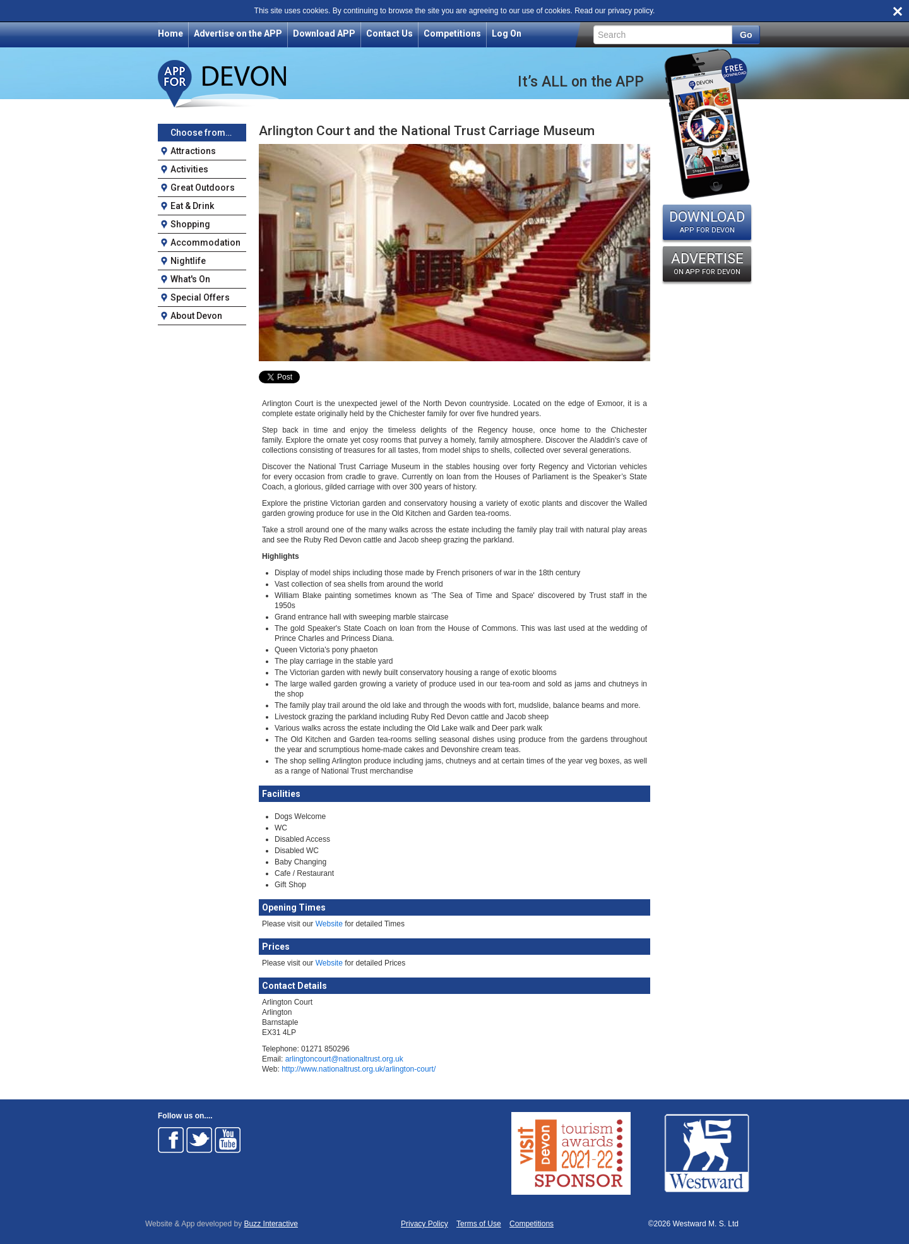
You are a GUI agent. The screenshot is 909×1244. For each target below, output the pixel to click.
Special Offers (200, 297)
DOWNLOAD (707, 221)
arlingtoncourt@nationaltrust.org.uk (344, 1059)
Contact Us (389, 33)
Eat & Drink (192, 206)
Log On (506, 33)
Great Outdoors (202, 187)
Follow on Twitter (199, 1140)
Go (746, 35)
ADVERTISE (707, 263)
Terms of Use (478, 1224)
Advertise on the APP (238, 33)
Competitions (452, 33)
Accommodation (205, 242)
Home (170, 33)
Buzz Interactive (271, 1223)
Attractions (193, 151)
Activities (189, 169)
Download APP (324, 33)
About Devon (196, 316)
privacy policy (630, 10)
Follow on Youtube (228, 1140)
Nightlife (188, 261)
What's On (190, 279)
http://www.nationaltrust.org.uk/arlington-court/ (359, 1069)
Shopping (190, 224)
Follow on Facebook (171, 1140)
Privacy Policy (424, 1224)
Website (329, 923)
